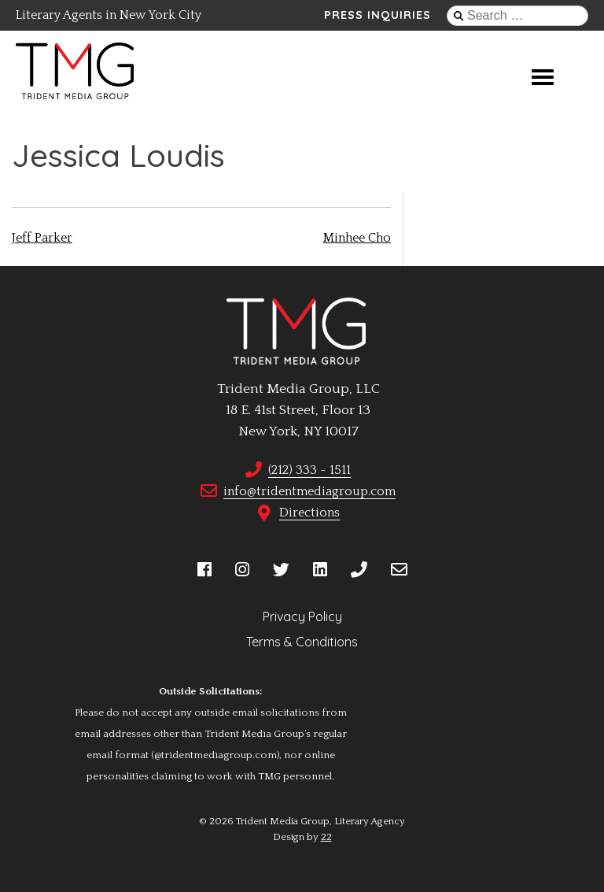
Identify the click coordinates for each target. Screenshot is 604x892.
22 (326, 836)
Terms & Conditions (302, 642)
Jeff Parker (42, 238)
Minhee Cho (357, 238)
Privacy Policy (302, 616)
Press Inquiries (377, 15)
